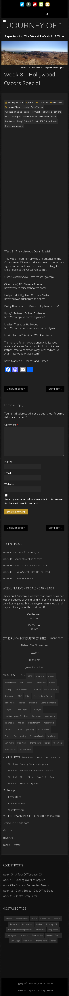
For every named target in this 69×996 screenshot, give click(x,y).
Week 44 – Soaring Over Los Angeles (22, 559)
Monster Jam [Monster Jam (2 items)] (34, 722)
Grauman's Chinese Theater (17, 112)
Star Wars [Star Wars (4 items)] (22, 742)
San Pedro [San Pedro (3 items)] (9, 742)
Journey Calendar (46, 990)
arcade (9, 918)
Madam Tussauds (30, 116)
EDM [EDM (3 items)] (27, 696)
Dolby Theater (37, 107)
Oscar (53, 116)
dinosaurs (14, 924)
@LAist (34, 629)
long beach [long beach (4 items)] (50, 716)
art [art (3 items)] (21, 682)
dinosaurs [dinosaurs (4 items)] (36, 689)
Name (8, 461)
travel (7, 126)
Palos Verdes (37, 935)
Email (7, 473)
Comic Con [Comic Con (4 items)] (41, 682)
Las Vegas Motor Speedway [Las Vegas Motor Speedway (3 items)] (16, 716)
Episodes (30, 67)
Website (9, 484)
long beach (53, 929)
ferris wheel (27, 924)
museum (24, 935)
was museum (17, 126)
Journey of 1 (51, 924)
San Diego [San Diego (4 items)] (51, 736)
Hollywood (35, 112)
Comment (11, 424)
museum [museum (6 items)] (9, 729)
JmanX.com (56, 638)
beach (34, 918)
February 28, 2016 (16, 102)
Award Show (14, 107)
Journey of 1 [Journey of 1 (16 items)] (23, 709)
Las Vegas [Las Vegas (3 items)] (36, 709)
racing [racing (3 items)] (23, 736)
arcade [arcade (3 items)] (51, 676)
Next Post (55, 389)
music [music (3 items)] (19, 729)
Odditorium (44, 116)
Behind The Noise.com (34, 645)
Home (22, 67)
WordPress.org (16, 810)
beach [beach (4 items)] (29, 682)
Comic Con (45, 918)
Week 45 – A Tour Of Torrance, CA (21, 552)
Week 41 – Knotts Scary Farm (18, 578)
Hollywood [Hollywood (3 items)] (9, 709)
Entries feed (14, 796)
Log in (13, 790)
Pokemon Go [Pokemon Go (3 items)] (10, 736)
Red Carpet (10, 121)
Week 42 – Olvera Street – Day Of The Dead (26, 572)
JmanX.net (34, 660)
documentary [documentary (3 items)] (51, 689)
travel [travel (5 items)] (47, 742)
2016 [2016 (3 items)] (30, 676)
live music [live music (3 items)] (36, 716)
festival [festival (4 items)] (22, 702)
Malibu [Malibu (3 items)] (21, 722)
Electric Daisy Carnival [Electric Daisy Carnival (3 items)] (43, 696)
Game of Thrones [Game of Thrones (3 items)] (48, 702)
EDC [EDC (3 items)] (20, 696)
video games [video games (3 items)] (10, 749)
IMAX (7, 116)
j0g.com (34, 652)
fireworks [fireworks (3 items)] (33, 702)
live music (40, 929)
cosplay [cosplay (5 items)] (8, 689)
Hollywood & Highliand (51, 112)
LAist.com (34, 618)
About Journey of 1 (26, 990)
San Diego (15, 940)
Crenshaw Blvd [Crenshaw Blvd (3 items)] (21, 689)
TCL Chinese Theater (49, 121)
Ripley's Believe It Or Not (27, 121)
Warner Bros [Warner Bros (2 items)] (25, 749)
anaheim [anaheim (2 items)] (40, 676)
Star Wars (28, 940)
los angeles (16, 116)
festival (39, 924)
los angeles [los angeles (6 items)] (9, 722)
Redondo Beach (53, 935)
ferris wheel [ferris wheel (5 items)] (10, 702)
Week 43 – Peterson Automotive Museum (25, 565)
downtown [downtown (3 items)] (9, 696)
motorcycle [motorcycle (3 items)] (49, 722)
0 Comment (58, 102)
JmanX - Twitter (34, 667)
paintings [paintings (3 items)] (30, 729)
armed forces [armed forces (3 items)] (10, 682)
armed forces (22, 918)
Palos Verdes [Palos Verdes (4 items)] (43, 729)
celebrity (25, 107)
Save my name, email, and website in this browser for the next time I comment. (34, 501)
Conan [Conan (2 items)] (52, 682)
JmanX (30, 102)
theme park (41, 940)
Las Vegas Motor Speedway (20, 929)
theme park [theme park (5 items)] (35, 742)
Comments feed (17, 803)
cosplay (57, 918)
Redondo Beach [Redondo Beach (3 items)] (37, 736)
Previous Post (16, 389)
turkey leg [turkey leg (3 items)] (57, 742)
